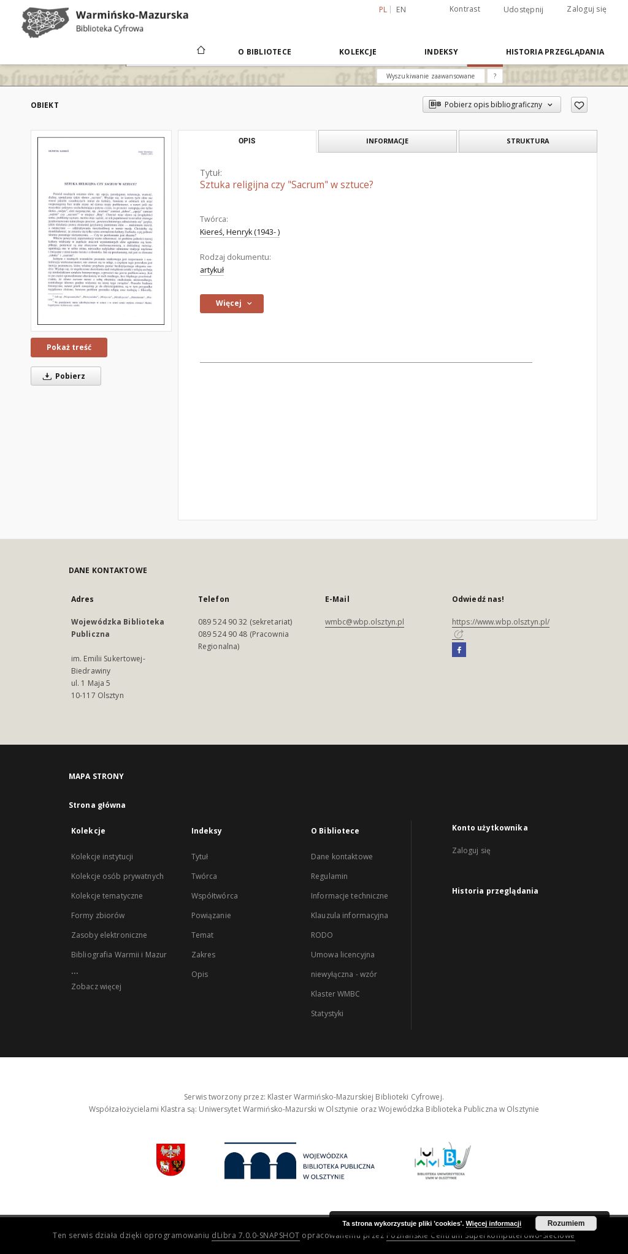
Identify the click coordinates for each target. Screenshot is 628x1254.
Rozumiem (566, 1223)
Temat (202, 935)
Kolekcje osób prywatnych (117, 876)
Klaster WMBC (335, 994)
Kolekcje (358, 52)
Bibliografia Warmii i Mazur (119, 954)
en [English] (401, 9)
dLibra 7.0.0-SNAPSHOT (256, 1235)
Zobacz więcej (96, 986)
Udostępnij (524, 10)
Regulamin (329, 876)
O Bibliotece (264, 52)
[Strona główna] (200, 51)
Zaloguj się (587, 9)
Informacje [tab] (387, 140)
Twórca (204, 876)
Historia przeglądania (555, 52)
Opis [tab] (247, 141)
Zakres (203, 954)
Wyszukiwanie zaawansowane (430, 76)
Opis (199, 974)
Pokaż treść (69, 347)
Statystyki (327, 1013)
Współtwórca (214, 896)
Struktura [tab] (528, 140)
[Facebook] (459, 650)
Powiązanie (211, 915)
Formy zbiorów (98, 915)
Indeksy (441, 52)
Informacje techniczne (350, 896)
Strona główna (97, 805)
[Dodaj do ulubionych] (579, 105)
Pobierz (62, 376)
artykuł (212, 270)
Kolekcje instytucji (102, 856)
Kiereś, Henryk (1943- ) (240, 232)
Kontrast (465, 9)
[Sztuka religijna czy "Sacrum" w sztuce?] (101, 231)
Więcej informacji (493, 1223)
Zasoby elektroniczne (109, 935)
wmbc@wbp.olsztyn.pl (364, 622)
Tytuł (200, 856)
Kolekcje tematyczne (107, 896)
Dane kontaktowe (342, 856)
